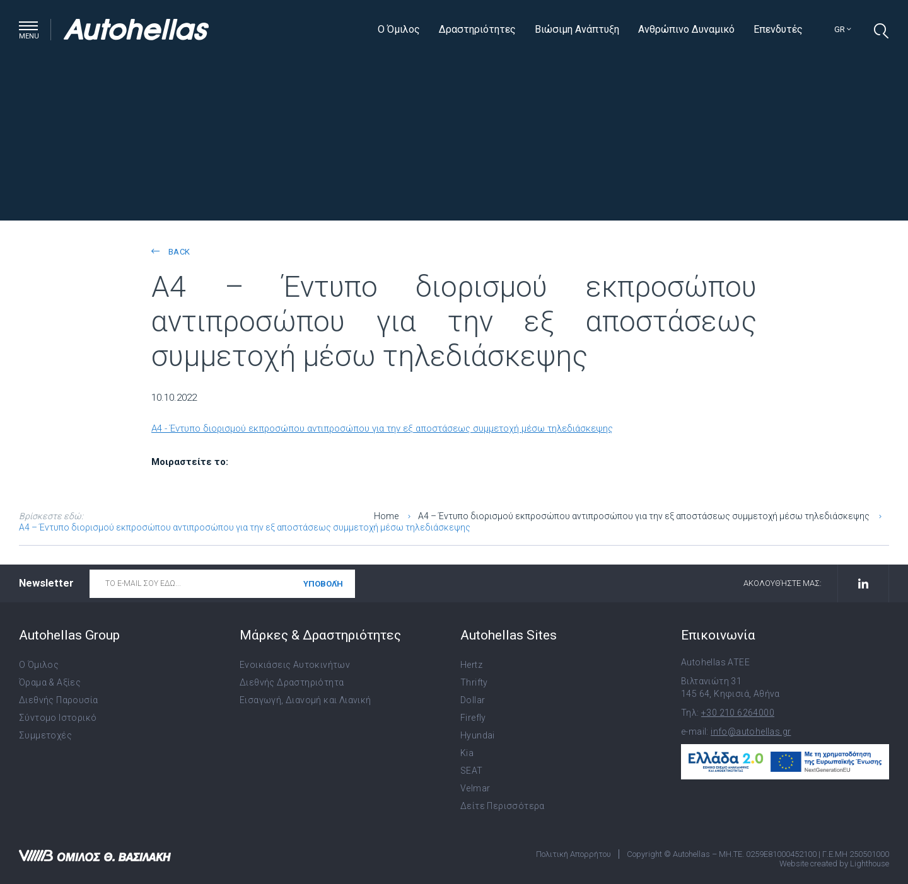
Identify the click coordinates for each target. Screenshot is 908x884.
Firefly (473, 718)
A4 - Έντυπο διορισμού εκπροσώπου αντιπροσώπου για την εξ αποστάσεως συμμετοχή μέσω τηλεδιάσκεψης (382, 428)
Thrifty (474, 682)
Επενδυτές (778, 29)
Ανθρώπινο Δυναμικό (686, 29)
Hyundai (477, 735)
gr (842, 29)
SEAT (471, 771)
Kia (467, 753)
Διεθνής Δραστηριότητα (292, 682)
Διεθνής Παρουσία (58, 700)
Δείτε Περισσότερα (502, 806)
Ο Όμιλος (399, 29)
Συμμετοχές (45, 735)
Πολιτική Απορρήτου (573, 854)
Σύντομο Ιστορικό (57, 718)
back (170, 251)
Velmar (475, 788)
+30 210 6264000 (737, 713)
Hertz (471, 665)
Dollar (472, 700)
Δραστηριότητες (477, 29)
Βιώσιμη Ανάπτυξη (577, 29)
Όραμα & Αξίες (50, 682)
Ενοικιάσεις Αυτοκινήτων (295, 665)
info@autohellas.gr (751, 731)
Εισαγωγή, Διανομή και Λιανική (305, 700)
